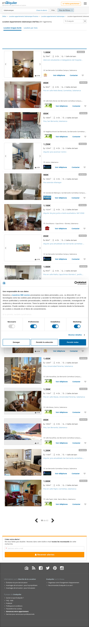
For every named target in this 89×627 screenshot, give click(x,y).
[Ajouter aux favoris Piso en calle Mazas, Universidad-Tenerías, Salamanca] (85, 412)
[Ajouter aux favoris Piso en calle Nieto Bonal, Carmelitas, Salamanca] (85, 106)
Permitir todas (73, 342)
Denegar (16, 342)
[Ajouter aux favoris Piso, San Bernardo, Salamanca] (85, 136)
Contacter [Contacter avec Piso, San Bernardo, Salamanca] (76, 136)
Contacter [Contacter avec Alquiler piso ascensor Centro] (76, 167)
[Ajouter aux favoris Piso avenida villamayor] (84, 198)
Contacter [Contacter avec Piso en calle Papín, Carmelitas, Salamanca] (76, 504)
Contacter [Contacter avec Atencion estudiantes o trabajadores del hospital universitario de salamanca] (74, 75)
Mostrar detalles (75, 335)
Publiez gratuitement (71, 4)
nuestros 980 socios (21, 295)
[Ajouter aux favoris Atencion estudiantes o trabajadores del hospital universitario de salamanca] (83, 75)
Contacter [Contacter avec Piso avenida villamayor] (75, 198)
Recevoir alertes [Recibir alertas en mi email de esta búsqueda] (44, 554)
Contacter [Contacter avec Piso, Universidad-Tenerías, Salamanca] (76, 381)
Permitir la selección (44, 342)
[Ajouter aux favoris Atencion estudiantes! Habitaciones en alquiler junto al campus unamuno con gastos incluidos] (83, 351)
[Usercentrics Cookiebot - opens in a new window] (76, 283)
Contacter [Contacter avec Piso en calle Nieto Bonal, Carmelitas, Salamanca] (76, 106)
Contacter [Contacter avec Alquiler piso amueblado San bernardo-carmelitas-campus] (76, 259)
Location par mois (31, 28)
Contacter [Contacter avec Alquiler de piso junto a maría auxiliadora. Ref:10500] (75, 228)
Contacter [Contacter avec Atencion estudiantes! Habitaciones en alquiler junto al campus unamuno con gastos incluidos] (74, 351)
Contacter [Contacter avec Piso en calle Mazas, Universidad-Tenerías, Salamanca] (76, 412)
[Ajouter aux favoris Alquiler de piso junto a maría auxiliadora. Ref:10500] (84, 228)
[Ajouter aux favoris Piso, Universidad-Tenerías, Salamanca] (85, 381)
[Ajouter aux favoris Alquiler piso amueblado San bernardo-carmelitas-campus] (85, 259)
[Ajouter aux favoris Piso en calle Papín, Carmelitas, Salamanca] (85, 504)
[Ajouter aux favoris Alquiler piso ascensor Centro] (85, 167)
